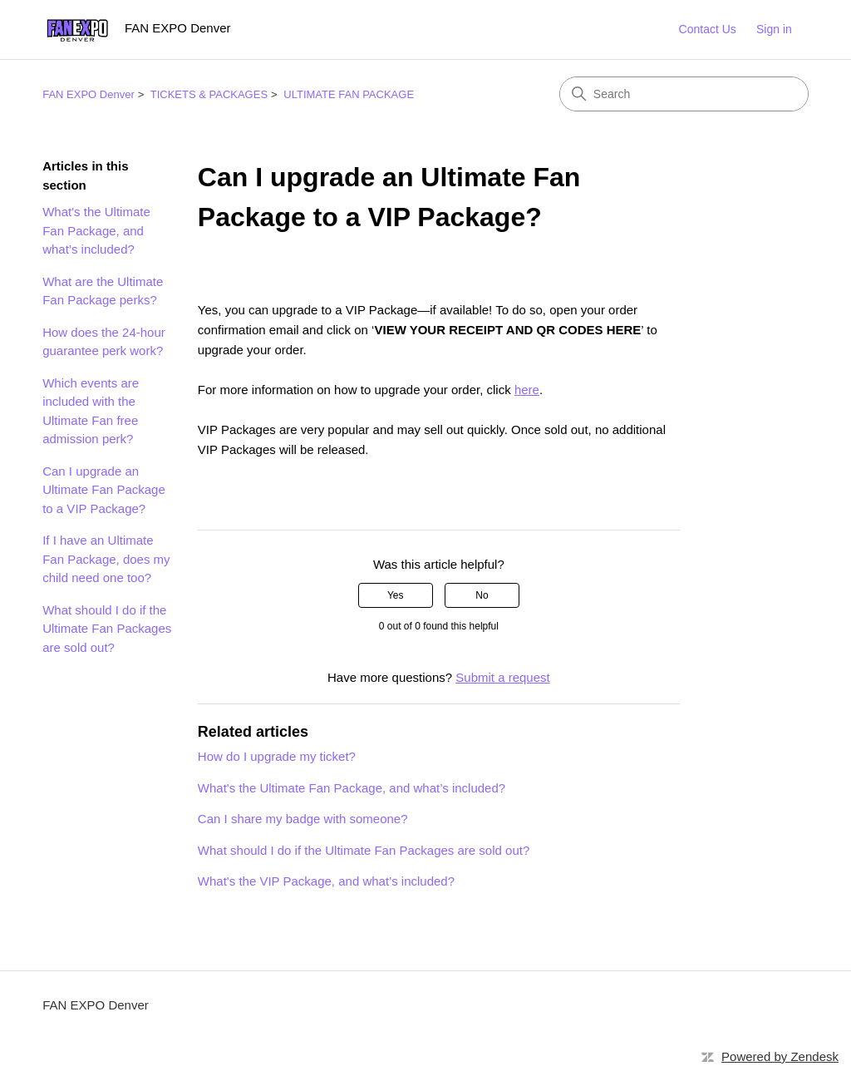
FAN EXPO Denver (88, 94)
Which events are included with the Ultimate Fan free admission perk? (90, 411)
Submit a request (502, 677)
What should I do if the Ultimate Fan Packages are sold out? (106, 628)
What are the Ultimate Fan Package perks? (102, 291)
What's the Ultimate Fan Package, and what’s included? (96, 230)
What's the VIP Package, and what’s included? (326, 881)
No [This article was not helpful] (481, 595)
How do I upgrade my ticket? (277, 756)
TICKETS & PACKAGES (209, 94)
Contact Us (707, 29)
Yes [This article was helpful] (395, 595)
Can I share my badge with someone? (303, 819)
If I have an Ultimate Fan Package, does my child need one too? (106, 559)
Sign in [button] (774, 29)
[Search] (684, 94)
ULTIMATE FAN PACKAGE (348, 94)
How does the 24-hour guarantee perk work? (103, 341)
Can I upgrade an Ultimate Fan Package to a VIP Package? (103, 490)
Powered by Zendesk (780, 1056)
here (526, 389)
